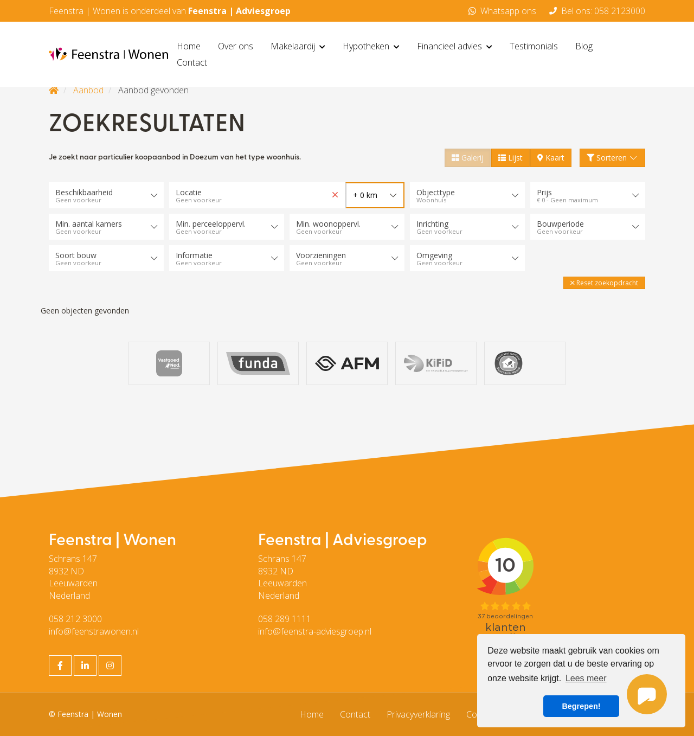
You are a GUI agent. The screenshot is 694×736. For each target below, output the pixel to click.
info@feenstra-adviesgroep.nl (314, 631)
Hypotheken (371, 46)
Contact (192, 62)
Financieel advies (454, 46)
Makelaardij (298, 46)
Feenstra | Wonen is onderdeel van (170, 11)
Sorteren (613, 157)
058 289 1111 (284, 619)
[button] (604, 283)
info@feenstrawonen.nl (94, 631)
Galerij (468, 157)
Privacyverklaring (418, 714)
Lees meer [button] (586, 678)
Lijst (510, 157)
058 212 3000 (75, 619)
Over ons (235, 46)
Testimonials (534, 46)
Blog (584, 46)
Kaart (550, 157)
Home (189, 46)
